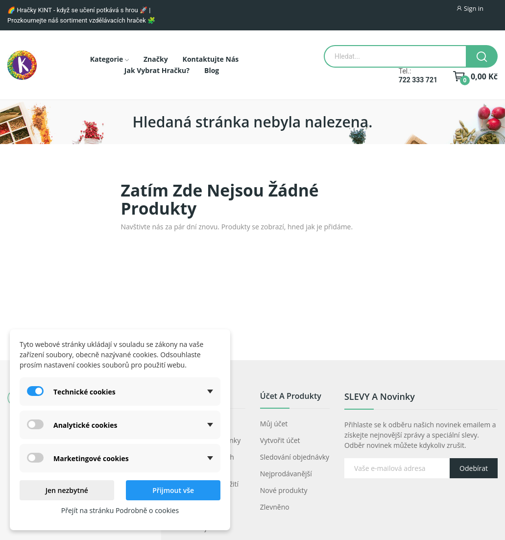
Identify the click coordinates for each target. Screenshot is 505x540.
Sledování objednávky (294, 457)
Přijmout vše (173, 490)
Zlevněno (274, 507)
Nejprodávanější (286, 473)
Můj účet (274, 423)
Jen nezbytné (67, 490)
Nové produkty (284, 490)
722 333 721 (418, 79)
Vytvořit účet (280, 440)
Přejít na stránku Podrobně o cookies (120, 510)
